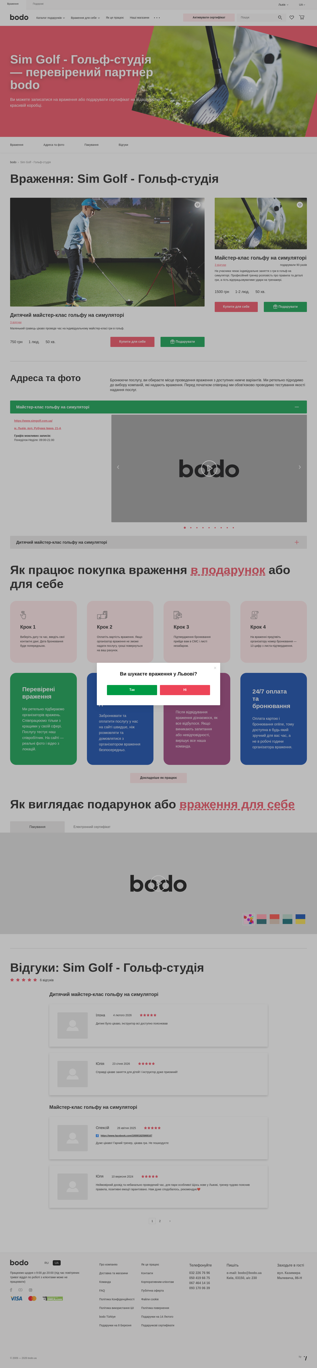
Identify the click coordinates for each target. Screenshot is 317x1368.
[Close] (215, 668)
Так (132, 689)
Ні (185, 689)
